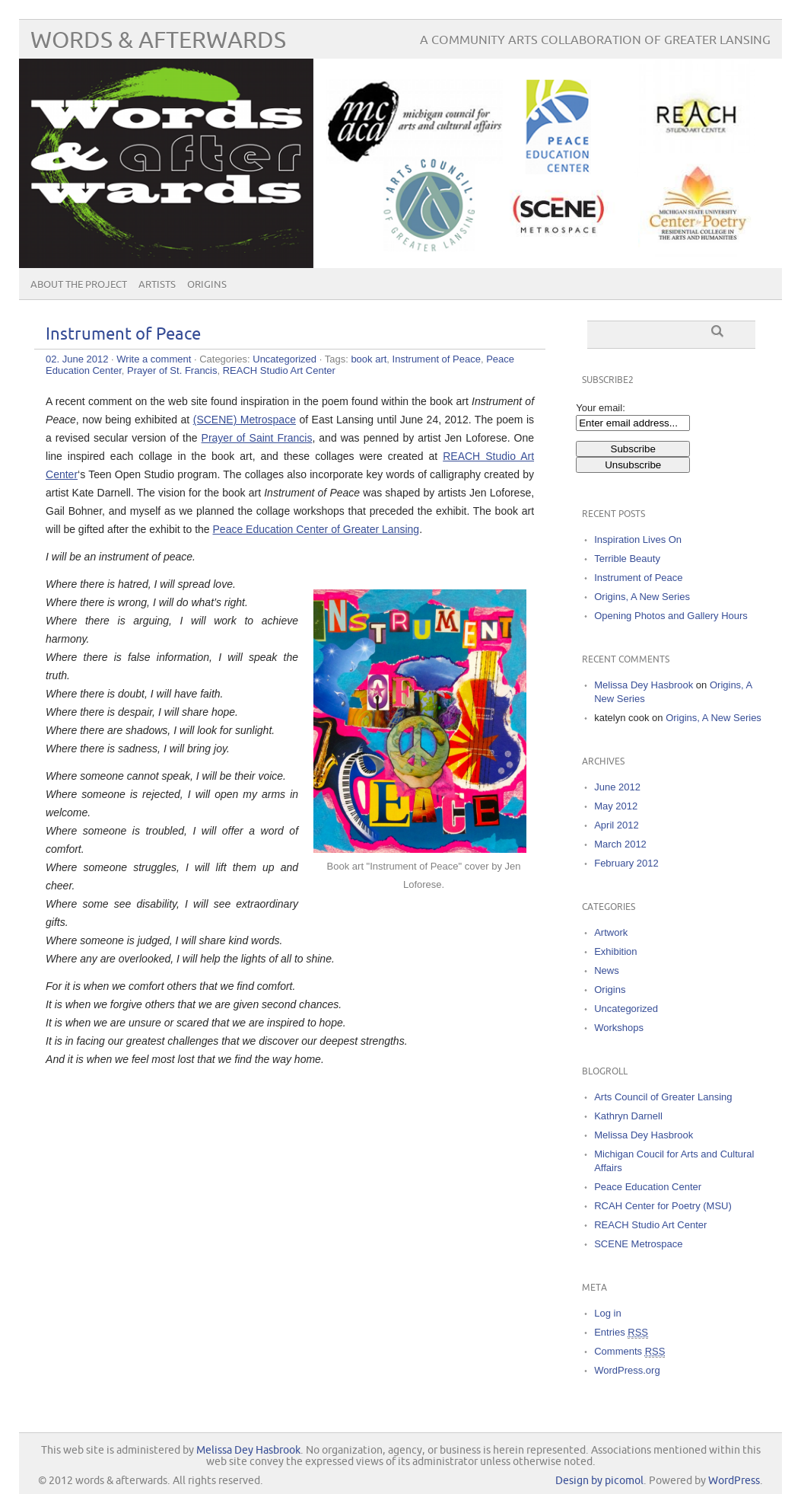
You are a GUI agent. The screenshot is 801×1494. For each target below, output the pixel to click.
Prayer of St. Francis (172, 370)
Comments (629, 1352)
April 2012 (616, 825)
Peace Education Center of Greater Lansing (316, 529)
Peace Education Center (647, 1186)
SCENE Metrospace (638, 1244)
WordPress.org (627, 1370)
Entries (621, 1332)
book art (368, 359)
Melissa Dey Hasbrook (643, 685)
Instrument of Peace (123, 334)
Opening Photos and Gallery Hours (671, 615)
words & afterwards (158, 41)
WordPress (734, 1480)
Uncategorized (284, 359)
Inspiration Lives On (638, 539)
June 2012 (617, 787)
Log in (607, 1313)
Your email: (600, 407)
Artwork (611, 932)
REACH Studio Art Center (279, 370)
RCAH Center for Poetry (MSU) (663, 1205)
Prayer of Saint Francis (257, 438)
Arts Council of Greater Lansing (663, 1097)
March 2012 (620, 844)
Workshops (619, 1027)
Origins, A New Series (642, 596)
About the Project (78, 284)
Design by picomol (599, 1480)
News (606, 970)
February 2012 (626, 863)
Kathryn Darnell (628, 1116)
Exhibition (615, 951)
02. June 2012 (77, 359)
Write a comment (153, 359)
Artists (157, 284)
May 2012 (615, 806)
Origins (207, 284)
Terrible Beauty (627, 558)
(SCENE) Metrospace (244, 419)
